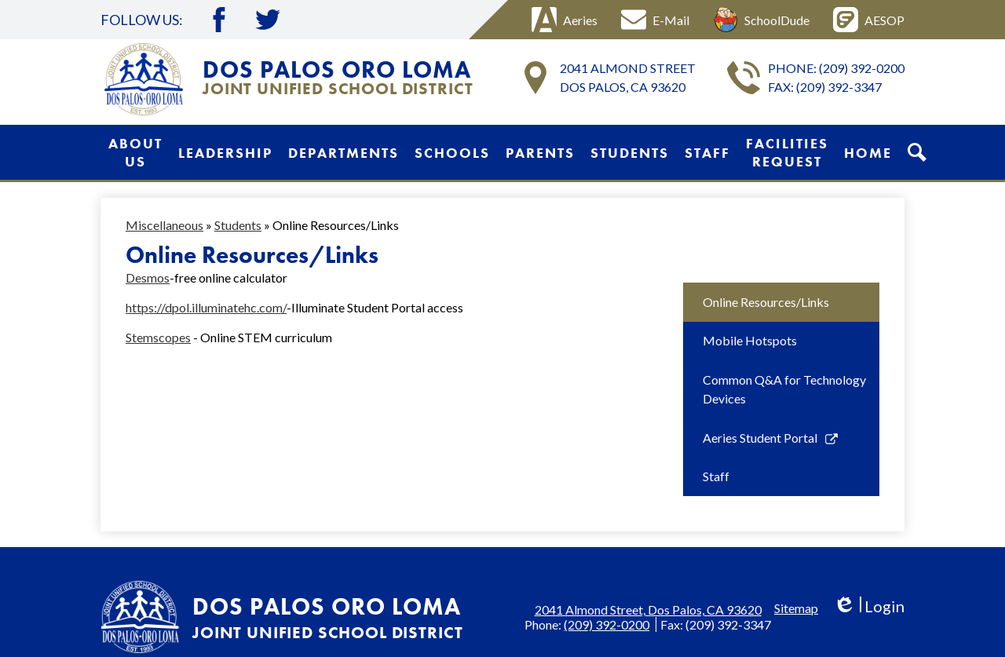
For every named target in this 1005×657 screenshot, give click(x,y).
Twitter (267, 19)
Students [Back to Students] (237, 224)
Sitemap (796, 607)
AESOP (868, 19)
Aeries (565, 19)
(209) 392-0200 (861, 67)
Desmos (148, 277)
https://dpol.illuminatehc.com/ (206, 307)
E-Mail (655, 19)
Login (868, 606)
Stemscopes (158, 337)
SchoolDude (761, 19)
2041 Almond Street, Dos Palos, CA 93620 (648, 609)
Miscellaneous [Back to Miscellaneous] (164, 224)
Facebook (219, 19)
